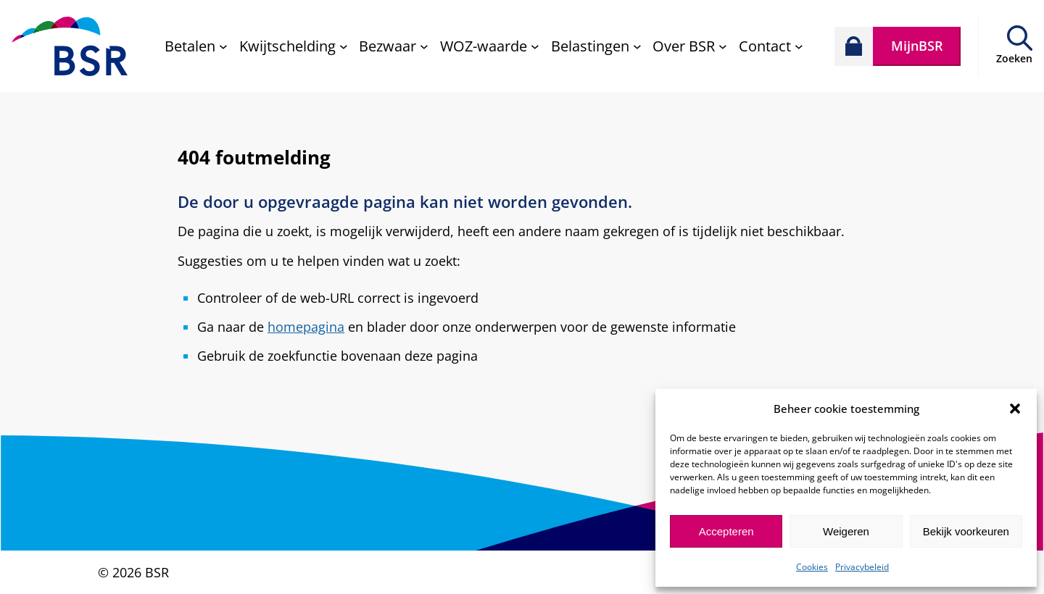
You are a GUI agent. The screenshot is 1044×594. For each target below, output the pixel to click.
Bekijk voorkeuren (966, 531)
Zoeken (1014, 58)
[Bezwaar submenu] (393, 46)
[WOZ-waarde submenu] (489, 46)
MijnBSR (917, 45)
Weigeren (846, 531)
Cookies (812, 567)
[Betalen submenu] (196, 46)
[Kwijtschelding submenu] (293, 46)
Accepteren (726, 531)
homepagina (306, 326)
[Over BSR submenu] (689, 46)
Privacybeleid (862, 567)
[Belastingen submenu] (596, 46)
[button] (1015, 408)
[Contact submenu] (771, 46)
